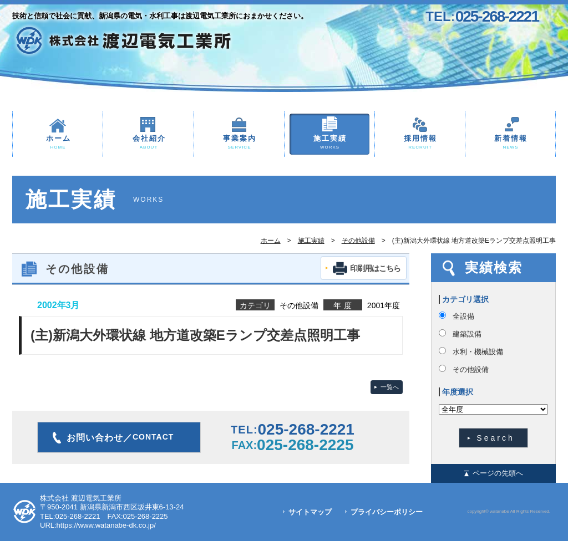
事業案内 (239, 142)
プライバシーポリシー (387, 512)
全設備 (463, 316)
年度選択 (457, 391)
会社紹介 (148, 142)
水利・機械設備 (478, 352)
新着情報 (510, 142)
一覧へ (390, 387)
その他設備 (358, 240)
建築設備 (467, 334)
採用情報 (420, 142)
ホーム (58, 142)
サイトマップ (310, 512)
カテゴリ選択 (465, 299)
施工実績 (329, 142)
